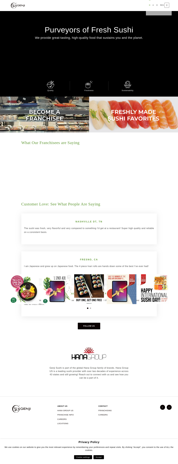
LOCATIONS (62, 438)
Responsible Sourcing (76, 5)
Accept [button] (99, 457)
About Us (46, 5)
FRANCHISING (105, 425)
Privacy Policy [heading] (88, 442)
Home (37, 5)
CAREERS (62, 434)
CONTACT (103, 420)
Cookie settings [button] (83, 457)
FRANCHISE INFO (65, 429)
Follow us (89, 340)
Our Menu (58, 5)
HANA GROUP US (65, 425)
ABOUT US (62, 420)
